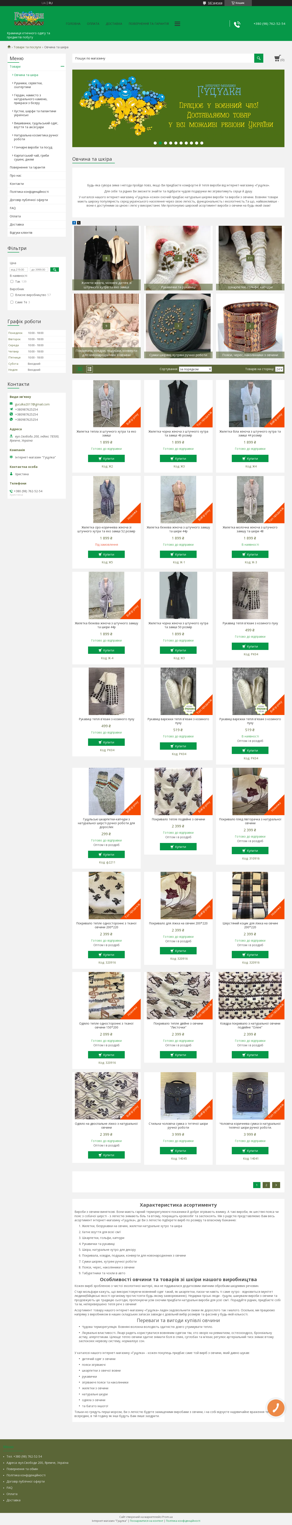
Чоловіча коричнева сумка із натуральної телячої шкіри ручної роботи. (250, 1125)
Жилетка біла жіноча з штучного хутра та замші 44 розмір (250, 433)
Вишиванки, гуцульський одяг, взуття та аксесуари (36, 125)
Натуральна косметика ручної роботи (36, 137)
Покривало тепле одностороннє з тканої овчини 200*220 (106, 925)
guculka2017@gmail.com (32, 404)
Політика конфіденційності (29, 192)
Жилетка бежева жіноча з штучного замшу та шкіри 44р (178, 529)
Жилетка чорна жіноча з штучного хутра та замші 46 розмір (178, 433)
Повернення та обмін (22, 1469)
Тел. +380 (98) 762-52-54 (24, 1456)
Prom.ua (167, 1517)
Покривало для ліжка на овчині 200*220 (178, 923)
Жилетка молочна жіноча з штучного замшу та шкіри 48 (250, 529)
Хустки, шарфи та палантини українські (35, 113)
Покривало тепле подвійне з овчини (178, 819)
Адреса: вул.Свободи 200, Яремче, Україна (37, 1463)
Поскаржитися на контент (146, 1521)
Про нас (15, 175)
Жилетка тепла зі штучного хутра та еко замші (106, 433)
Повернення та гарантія (149, 24)
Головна (73, 24)
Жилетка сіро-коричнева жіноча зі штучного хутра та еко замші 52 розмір (106, 529)
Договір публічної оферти (29, 200)
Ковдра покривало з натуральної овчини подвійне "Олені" (250, 1025)
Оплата (93, 24)
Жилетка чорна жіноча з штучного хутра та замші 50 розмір (178, 625)
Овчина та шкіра (26, 75)
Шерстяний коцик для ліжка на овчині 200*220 (250, 925)
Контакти (17, 184)
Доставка (114, 24)
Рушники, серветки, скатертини (28, 85)
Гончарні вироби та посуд (33, 147)
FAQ (13, 208)
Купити (108, 458)
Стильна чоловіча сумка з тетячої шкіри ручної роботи (178, 1125)
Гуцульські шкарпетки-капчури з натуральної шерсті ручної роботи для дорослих (106, 823)
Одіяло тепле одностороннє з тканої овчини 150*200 (106, 1025)
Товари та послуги (27, 47)
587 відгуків (215, 3)
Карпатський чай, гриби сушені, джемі (31, 157)
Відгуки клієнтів (21, 233)
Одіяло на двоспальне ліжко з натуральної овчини (106, 1125)
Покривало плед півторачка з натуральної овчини (250, 821)
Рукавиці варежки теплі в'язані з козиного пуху (178, 721)
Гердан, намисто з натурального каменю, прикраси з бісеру (30, 99)
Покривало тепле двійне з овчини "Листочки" (178, 1025)
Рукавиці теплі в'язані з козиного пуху (250, 623)
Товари (15, 66)
